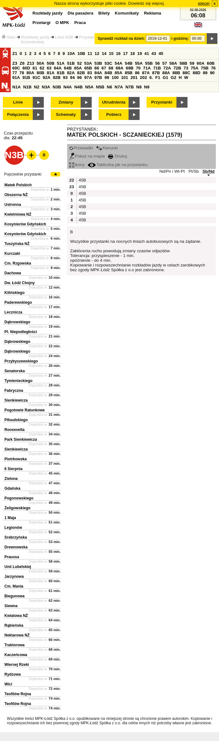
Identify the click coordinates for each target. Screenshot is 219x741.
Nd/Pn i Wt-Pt (172, 171)
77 (14, 72)
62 (42, 68)
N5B (100, 87)
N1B (27, 87)
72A (167, 68)
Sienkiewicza (16, 400)
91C (36, 77)
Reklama (152, 13)
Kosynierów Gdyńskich (25, 224)
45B (82, 180)
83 (89, 72)
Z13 (30, 63)
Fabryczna (13, 390)
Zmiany (66, 102)
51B (71, 63)
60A (200, 63)
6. (151, 77)
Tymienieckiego (18, 381)
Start (8, 37)
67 (103, 68)
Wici (8, 684)
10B (81, 53)
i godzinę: (180, 38)
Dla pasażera (81, 13)
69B (129, 68)
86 (137, 72)
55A (138, 63)
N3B (57, 87)
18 (132, 53)
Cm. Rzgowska (17, 263)
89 (205, 72)
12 (97, 53)
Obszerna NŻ (16, 195)
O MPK (62, 22)
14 (104, 53)
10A (71, 53)
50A (40, 63)
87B (156, 72)
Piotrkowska (15, 459)
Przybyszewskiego (21, 361)
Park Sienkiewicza (20, 439)
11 (90, 53)
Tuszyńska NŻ (17, 244)
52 (79, 63)
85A (118, 72)
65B (88, 68)
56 (157, 63)
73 (186, 68)
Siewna (10, 606)
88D (196, 72)
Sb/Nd (208, 171)
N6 (109, 87)
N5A (89, 87)
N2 (36, 87)
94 (72, 77)
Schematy (66, 114)
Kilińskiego (14, 292)
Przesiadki (81, 148)
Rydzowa (12, 674)
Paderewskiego (18, 302)
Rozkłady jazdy (35, 37)
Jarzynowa (14, 576)
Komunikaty (127, 13)
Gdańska (12, 488)
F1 (157, 77)
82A (71, 72)
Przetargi (41, 22)
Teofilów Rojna (17, 694)
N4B (78, 87)
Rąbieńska (13, 625)
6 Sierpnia (13, 469)
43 (154, 53)
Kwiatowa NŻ (16, 615)
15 (111, 53)
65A (78, 68)
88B (176, 72)
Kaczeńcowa (15, 655)
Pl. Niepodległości (20, 332)
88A (166, 72)
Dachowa (12, 273)
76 (213, 68)
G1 (165, 77)
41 (146, 53)
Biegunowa (14, 596)
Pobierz (113, 114)
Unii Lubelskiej (17, 567)
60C (16, 68)
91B (26, 77)
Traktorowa (14, 645)
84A (98, 72)
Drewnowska (15, 547)
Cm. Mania (13, 586)
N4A (67, 87)
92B (57, 77)
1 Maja (10, 518)
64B (68, 68)
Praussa (11, 557)
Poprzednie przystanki (22, 174)
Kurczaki (12, 253)
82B (81, 72)
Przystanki (161, 102)
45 (160, 53)
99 (107, 77)
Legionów (13, 527)
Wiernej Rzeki (16, 664)
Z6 (22, 63)
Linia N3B (64, 37)
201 (133, 77)
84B (108, 72)
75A (194, 68)
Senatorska (14, 371)
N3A (46, 87)
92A (46, 77)
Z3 (14, 63)
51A (61, 63)
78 (22, 72)
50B (50, 63)
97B (98, 77)
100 (115, 77)
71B (157, 68)
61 (34, 68)
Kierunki (107, 148)
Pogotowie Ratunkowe (24, 410)
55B (149, 63)
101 (124, 77)
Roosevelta (14, 429)
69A (119, 68)
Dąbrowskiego (17, 322)
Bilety (104, 13)
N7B (129, 87)
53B (98, 63)
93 (65, 77)
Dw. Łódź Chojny (19, 283)
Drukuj (117, 156)
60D (26, 68)
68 (111, 68)
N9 (146, 87)
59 (192, 63)
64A (57, 68)
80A (30, 72)
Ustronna (12, 204)
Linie (18, 102)
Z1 (14, 53)
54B (128, 63)
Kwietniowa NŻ (17, 214)
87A (146, 72)
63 (49, 68)
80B (40, 72)
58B (183, 63)
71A (147, 68)
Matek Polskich (18, 185)
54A (118, 63)
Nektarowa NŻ (17, 635)
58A (173, 63)
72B (177, 68)
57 (164, 63)
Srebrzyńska (15, 537)
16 (118, 53)
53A (88, 63)
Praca (80, 22)
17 (125, 53)
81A (50, 72)
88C (186, 72)
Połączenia (18, 114)
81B (61, 72)
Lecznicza (13, 312)
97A (88, 77)
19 (139, 53)
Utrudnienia (113, 102)
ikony (77, 164)
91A (16, 77)
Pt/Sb (193, 171)
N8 (138, 87)
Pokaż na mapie (87, 156)
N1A (16, 87)
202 (143, 77)
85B (128, 72)
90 (212, 72)
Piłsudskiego (16, 420)
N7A (119, 87)
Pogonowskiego (18, 498)
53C (108, 63)
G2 (173, 77)
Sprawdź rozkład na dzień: (121, 38)
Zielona (11, 478)
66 (97, 68)
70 (138, 68)
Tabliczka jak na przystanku (117, 164)
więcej (204, 3)
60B (211, 63)
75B (204, 68)
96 (79, 77)
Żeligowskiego (17, 508)
